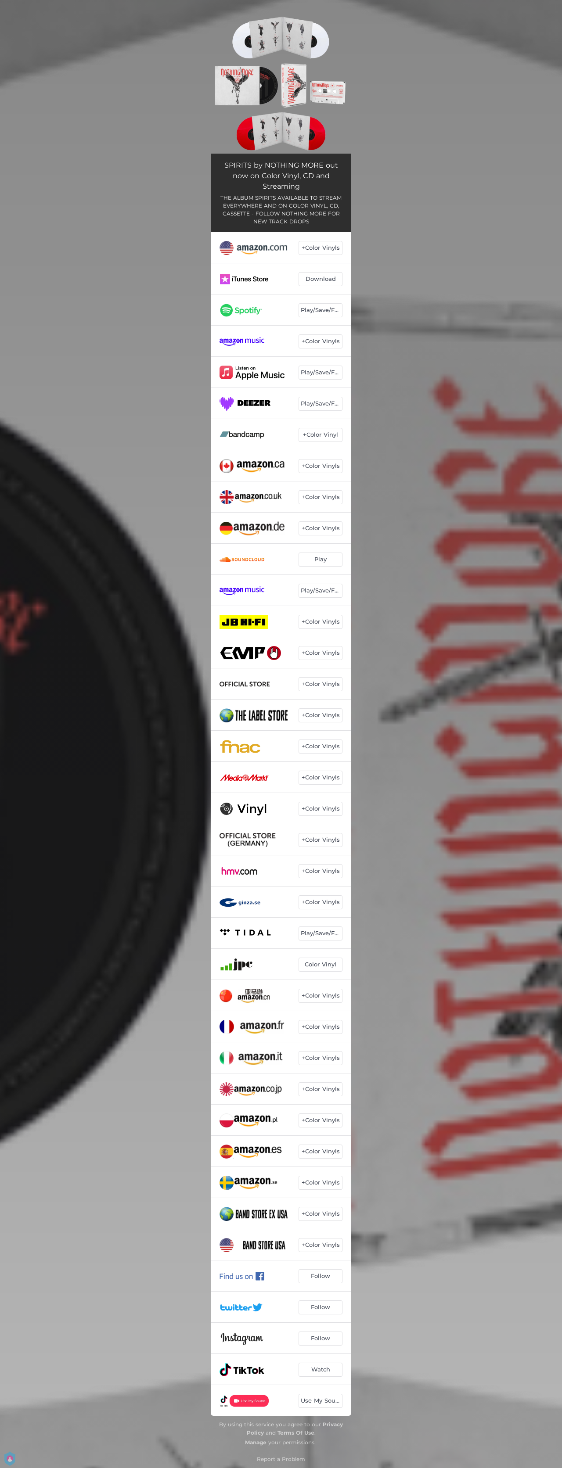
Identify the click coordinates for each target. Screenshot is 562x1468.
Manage (256, 1442)
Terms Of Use (295, 1432)
